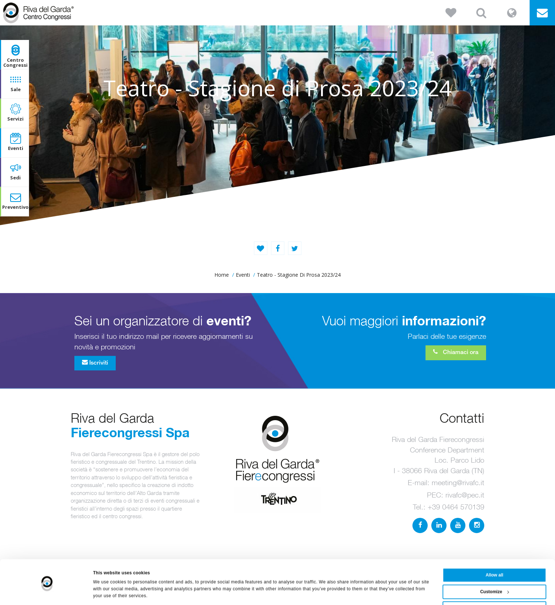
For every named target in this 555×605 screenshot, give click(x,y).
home (221, 274)
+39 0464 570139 (456, 507)
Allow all (494, 554)
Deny (494, 588)
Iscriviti (95, 362)
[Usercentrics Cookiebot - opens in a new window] (47, 592)
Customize (494, 571)
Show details (106, 591)
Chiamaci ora (455, 352)
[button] (451, 12)
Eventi (243, 274)
